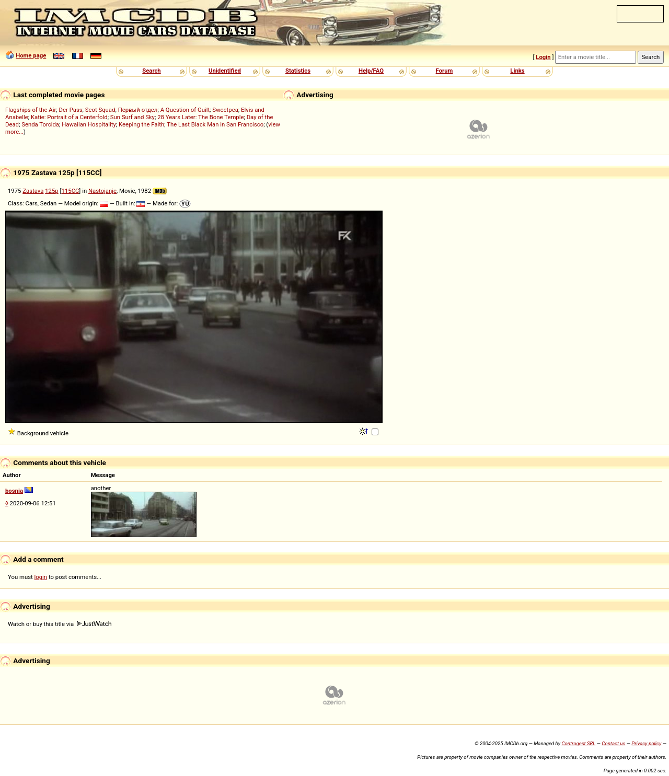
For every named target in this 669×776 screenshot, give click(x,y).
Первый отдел (138, 109)
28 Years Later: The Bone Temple (200, 117)
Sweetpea (225, 109)
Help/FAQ (371, 70)
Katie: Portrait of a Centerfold (69, 117)
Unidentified (225, 70)
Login (543, 57)
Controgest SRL (578, 743)
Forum (444, 70)
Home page (31, 55)
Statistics (297, 70)
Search (151, 70)
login (41, 577)
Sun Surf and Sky (132, 117)
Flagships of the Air (30, 109)
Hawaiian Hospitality (89, 124)
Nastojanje (102, 190)
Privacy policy (646, 743)
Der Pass (71, 109)
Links (517, 70)
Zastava (32, 190)
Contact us (613, 743)
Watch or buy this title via (59, 624)
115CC (70, 190)
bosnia (14, 490)
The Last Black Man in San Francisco (215, 124)
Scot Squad (100, 109)
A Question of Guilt (185, 109)
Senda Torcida (40, 124)
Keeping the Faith (141, 124)
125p (51, 190)
